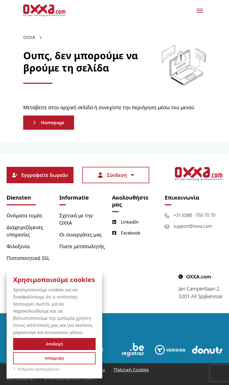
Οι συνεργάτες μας (80, 234)
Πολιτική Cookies (131, 370)
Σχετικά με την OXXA (76, 219)
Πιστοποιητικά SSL (28, 258)
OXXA (29, 37)
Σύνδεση (116, 175)
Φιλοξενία (18, 246)
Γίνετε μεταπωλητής (82, 246)
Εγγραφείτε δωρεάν (40, 175)
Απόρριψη (54, 358)
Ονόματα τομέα (24, 215)
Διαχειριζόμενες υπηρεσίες (25, 231)
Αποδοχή (54, 343)
